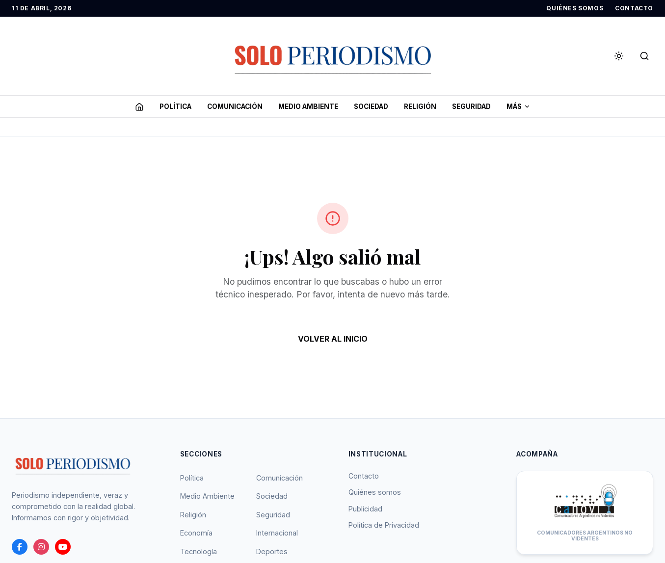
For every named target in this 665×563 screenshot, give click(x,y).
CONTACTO (634, 8)
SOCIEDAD (371, 106)
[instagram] (41, 547)
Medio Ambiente (207, 496)
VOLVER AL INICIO (333, 339)
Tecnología (198, 551)
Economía (196, 533)
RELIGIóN (420, 106)
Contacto (363, 476)
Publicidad (365, 509)
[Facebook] (19, 547)
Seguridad (273, 514)
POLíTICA (175, 106)
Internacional (277, 533)
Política (192, 478)
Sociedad (272, 496)
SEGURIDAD (471, 106)
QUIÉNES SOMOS (574, 8)
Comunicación (279, 478)
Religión (193, 514)
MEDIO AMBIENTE (308, 106)
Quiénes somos (374, 492)
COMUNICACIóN (235, 106)
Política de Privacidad (383, 525)
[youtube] (63, 547)
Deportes (272, 551)
